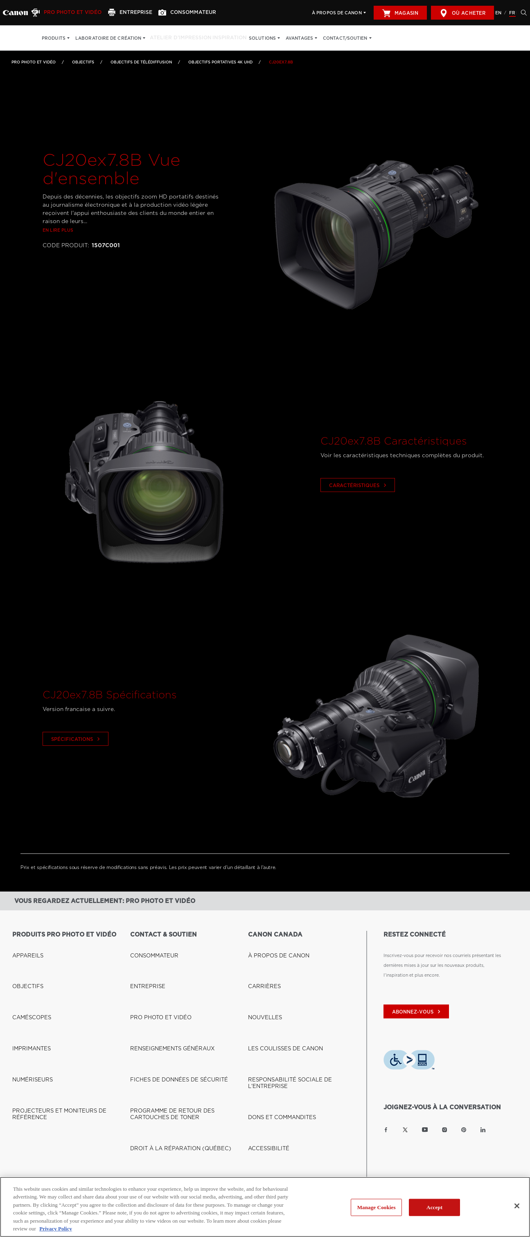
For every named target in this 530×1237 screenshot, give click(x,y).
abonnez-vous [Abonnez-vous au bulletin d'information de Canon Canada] (417, 1012)
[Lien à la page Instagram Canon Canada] (444, 1129)
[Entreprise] (125, 12)
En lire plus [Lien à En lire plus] (58, 253)
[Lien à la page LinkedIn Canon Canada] (482, 1129)
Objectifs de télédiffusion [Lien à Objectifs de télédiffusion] (141, 62)
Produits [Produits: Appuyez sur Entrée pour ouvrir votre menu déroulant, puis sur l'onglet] (53, 38)
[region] (265, 1207)
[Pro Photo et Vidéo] (66, 12)
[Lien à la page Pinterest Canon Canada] (463, 1129)
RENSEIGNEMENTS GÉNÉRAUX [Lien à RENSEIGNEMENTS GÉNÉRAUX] (164, 974)
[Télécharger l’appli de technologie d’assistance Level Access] (409, 1061)
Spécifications (76, 763)
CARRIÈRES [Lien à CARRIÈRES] (261, 955)
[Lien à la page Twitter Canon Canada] (405, 1129)
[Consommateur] (178, 12)
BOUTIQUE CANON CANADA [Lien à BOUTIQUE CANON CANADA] (43, 1089)
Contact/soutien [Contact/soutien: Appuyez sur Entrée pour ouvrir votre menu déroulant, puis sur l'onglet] (338, 38)
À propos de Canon (337, 12)
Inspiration (222, 38)
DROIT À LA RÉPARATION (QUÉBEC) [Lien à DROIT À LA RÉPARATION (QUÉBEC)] (170, 1013)
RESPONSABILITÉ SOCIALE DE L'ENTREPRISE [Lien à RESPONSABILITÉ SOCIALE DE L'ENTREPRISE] (298, 984)
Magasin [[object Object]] (400, 13)
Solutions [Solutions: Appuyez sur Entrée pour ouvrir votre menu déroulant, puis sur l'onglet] (255, 38)
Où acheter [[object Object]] (462, 13)
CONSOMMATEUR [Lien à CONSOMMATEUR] (149, 945)
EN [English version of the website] (498, 12)
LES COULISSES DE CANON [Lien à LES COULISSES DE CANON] (278, 974)
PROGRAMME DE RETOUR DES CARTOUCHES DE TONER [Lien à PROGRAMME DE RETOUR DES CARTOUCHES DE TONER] (184, 999)
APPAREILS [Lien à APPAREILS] (24, 945)
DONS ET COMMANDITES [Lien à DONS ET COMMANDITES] (275, 994)
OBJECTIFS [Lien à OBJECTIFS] (83, 62)
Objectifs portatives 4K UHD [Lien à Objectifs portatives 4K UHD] (220, 62)
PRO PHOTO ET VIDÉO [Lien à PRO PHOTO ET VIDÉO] (155, 964)
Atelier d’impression (177, 38)
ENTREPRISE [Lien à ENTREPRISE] (144, 955)
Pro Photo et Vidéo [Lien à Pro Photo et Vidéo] (33, 62)
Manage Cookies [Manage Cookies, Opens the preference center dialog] (376, 1207)
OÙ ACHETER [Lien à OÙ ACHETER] (27, 1099)
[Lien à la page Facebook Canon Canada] (385, 1129)
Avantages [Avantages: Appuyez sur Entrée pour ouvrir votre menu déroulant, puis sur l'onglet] (292, 38)
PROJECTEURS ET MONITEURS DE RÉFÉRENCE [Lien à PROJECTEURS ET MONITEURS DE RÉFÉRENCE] (64, 994)
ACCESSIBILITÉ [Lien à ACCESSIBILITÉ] (265, 1004)
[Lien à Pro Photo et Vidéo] (15, 12)
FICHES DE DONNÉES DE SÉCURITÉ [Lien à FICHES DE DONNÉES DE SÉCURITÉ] (169, 984)
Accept (434, 1207)
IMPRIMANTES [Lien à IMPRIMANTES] (27, 974)
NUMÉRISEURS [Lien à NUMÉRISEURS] (28, 984)
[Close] (517, 1206)
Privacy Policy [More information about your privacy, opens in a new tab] (55, 1229)
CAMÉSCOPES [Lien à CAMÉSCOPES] (28, 964)
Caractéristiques (358, 509)
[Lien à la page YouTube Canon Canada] (425, 1129)
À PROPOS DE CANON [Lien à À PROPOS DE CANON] (272, 945)
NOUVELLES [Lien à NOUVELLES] (261, 964)
